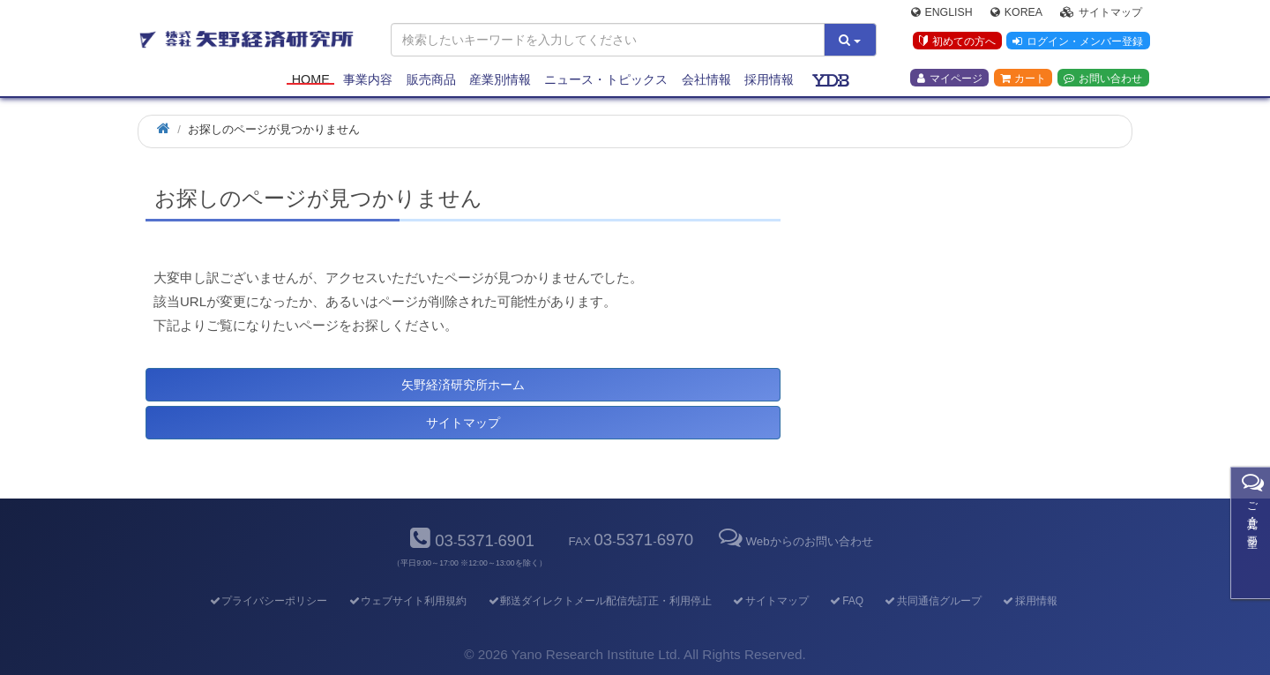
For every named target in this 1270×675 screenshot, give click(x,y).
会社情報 (706, 81)
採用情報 (769, 81)
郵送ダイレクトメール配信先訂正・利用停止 (599, 601)
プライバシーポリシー (267, 601)
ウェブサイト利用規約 (407, 601)
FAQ (846, 601)
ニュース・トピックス (606, 81)
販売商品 (431, 81)
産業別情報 (500, 81)
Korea (1016, 14)
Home (311, 81)
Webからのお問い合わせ (793, 541)
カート (1023, 80)
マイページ (949, 80)
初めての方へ (955, 43)
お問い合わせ (1103, 80)
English (942, 14)
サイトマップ (1101, 14)
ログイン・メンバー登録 (1077, 43)
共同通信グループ (933, 601)
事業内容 (367, 81)
